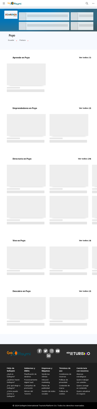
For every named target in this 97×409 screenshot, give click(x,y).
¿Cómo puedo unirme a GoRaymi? (12, 393)
